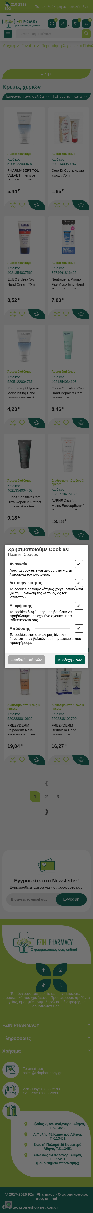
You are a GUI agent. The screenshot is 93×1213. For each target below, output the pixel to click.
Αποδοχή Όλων (70, 660)
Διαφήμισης (21, 606)
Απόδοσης (20, 628)
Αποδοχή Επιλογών (26, 660)
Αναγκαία (18, 564)
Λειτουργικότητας (26, 583)
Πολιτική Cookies (23, 554)
